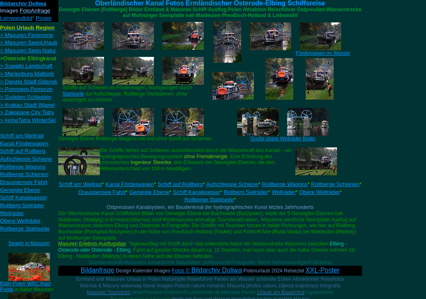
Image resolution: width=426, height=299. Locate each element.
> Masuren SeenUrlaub (28, 42)
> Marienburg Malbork (27, 74)
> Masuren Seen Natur (28, 50)
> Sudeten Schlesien (25, 97)
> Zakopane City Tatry (27, 112)
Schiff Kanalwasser (196, 192)
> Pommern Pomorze (26, 89)
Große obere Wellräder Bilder (283, 139)
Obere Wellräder (319, 192)
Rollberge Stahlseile (209, 199)
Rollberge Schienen (335, 184)
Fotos (207, 271)
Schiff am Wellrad (80, 184)
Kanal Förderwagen (130, 184)
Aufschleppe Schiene (232, 184)
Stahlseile (73, 94)
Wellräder (283, 192)
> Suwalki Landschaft (26, 66)
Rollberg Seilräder (246, 192)
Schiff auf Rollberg (180, 184)
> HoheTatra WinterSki (28, 120)
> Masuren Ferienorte (26, 35)
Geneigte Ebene (149, 192)
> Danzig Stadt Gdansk (28, 81)
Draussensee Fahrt (101, 192)
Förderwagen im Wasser (323, 53)
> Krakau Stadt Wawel (27, 105)
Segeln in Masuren (29, 243)
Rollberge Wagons (284, 184)
